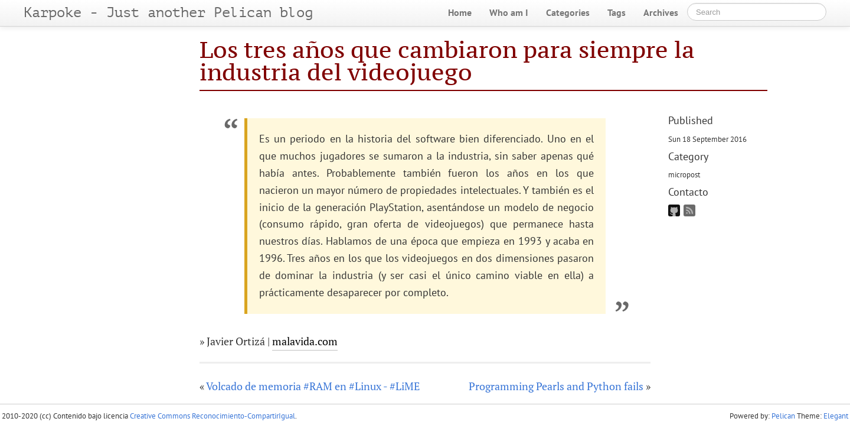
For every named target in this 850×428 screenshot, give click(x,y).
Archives (660, 12)
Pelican (783, 416)
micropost (684, 174)
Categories (568, 12)
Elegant (835, 416)
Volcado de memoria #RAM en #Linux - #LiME (313, 386)
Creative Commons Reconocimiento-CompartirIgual (212, 416)
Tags (616, 12)
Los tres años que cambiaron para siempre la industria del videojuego (447, 60)
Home (460, 12)
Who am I (508, 12)
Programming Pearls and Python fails (556, 386)
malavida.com (305, 341)
